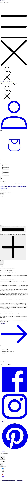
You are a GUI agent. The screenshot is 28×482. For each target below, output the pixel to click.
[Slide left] (0, 177)
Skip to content (2, 0)
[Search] (14, 73)
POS (14, 480)
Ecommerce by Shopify (20, 480)
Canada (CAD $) (2, 457)
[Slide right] (0, 179)
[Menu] (14, 39)
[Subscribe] (10, 364)
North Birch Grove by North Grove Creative (8, 480)
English (1, 465)
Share (2, 266)
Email (9, 364)
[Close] (0, 345)
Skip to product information (4, 163)
